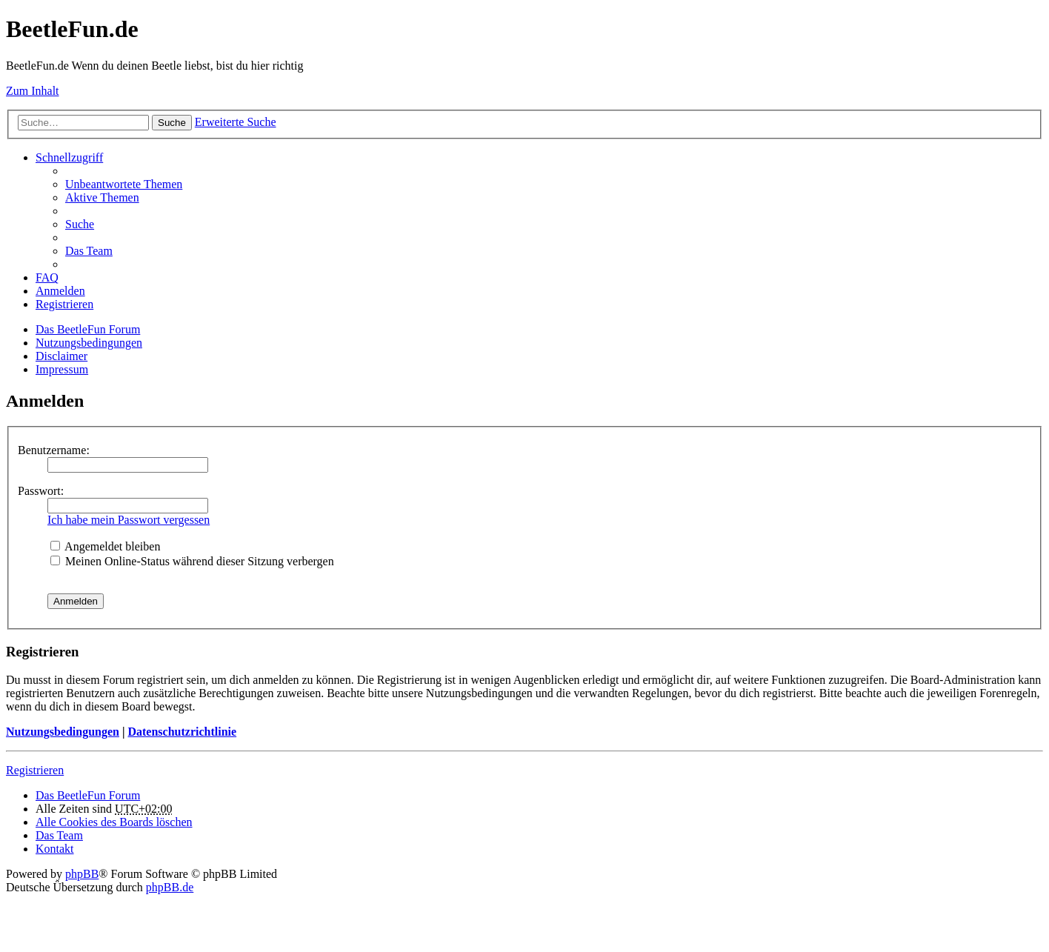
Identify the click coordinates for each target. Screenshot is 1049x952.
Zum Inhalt (32, 90)
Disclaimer (61, 356)
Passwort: (41, 491)
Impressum (62, 369)
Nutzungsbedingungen (89, 342)
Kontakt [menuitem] (55, 848)
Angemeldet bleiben (105, 546)
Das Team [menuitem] (89, 250)
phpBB (82, 874)
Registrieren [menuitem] (64, 304)
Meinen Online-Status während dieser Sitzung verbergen (192, 561)
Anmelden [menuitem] (60, 290)
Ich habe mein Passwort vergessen (128, 519)
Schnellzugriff (69, 157)
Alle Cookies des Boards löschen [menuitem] (114, 822)
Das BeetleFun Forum (88, 329)
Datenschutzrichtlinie (181, 731)
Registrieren (35, 770)
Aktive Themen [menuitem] (102, 197)
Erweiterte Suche (235, 122)
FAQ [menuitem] (47, 277)
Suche (172, 122)
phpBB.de (169, 887)
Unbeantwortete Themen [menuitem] (123, 184)
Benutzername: (54, 450)
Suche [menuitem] (79, 224)
